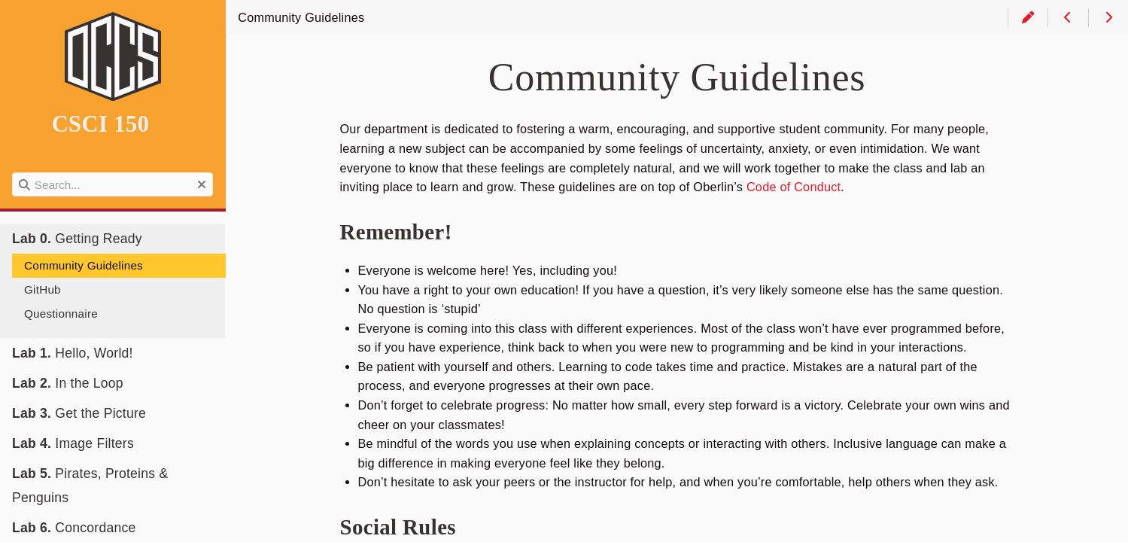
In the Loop (67, 383)
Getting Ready (77, 238)
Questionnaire (61, 313)
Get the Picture (79, 413)
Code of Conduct (793, 186)
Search (13, 172)
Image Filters (73, 443)
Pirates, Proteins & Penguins (90, 485)
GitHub (42, 289)
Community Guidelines (83, 265)
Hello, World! (72, 353)
